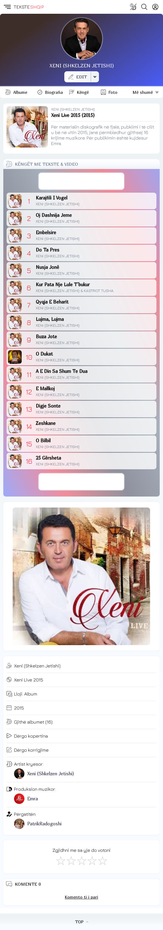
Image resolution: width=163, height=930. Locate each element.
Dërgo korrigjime (31, 750)
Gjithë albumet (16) (33, 722)
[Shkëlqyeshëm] (102, 860)
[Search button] (144, 6)
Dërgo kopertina (31, 736)
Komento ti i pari (81, 896)
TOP (81, 921)
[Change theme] (133, 6)
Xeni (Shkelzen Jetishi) (37, 666)
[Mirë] (81, 860)
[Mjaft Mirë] (92, 860)
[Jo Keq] (71, 860)
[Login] (155, 6)
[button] (7, 7)
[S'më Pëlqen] (60, 860)
